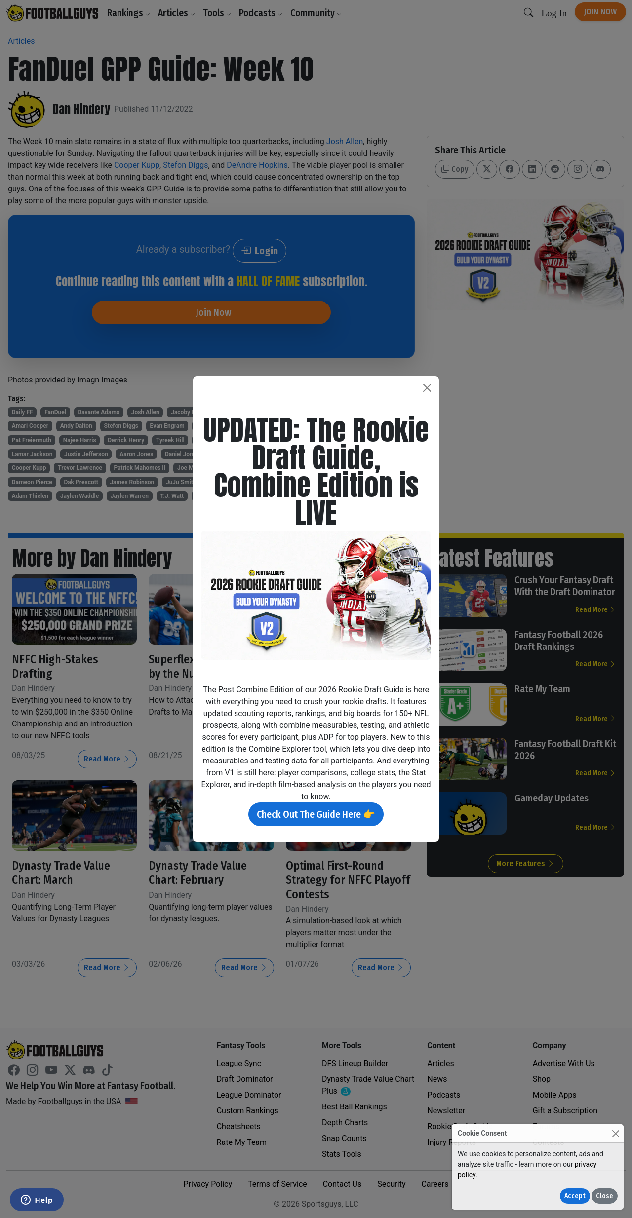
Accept (575, 1196)
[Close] (615, 1133)
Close (604, 1196)
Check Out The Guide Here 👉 (316, 814)
